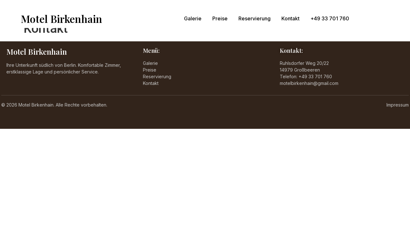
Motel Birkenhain (61, 18)
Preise (220, 18)
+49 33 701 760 (329, 18)
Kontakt (290, 18)
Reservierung (254, 18)
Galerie (192, 18)
